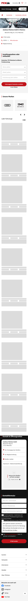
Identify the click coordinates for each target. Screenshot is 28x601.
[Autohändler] (9, 15)
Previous (21, 115)
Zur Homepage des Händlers (11, 450)
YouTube (7, 597)
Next (24, 115)
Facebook (7, 585)
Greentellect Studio (10, 19)
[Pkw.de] (2, 15)
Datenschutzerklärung (11, 534)
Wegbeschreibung (7, 43)
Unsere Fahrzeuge (6, 9)
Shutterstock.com (20, 19)
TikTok (6, 593)
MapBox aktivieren (15, 479)
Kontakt (15, 9)
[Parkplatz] (22, 3)
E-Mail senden (6, 37)
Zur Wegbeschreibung (9, 454)
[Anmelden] (16, 3)
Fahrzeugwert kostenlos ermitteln (14, 84)
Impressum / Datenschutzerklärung (12, 463)
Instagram (7, 589)
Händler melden (8, 459)
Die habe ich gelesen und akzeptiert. (12, 535)
